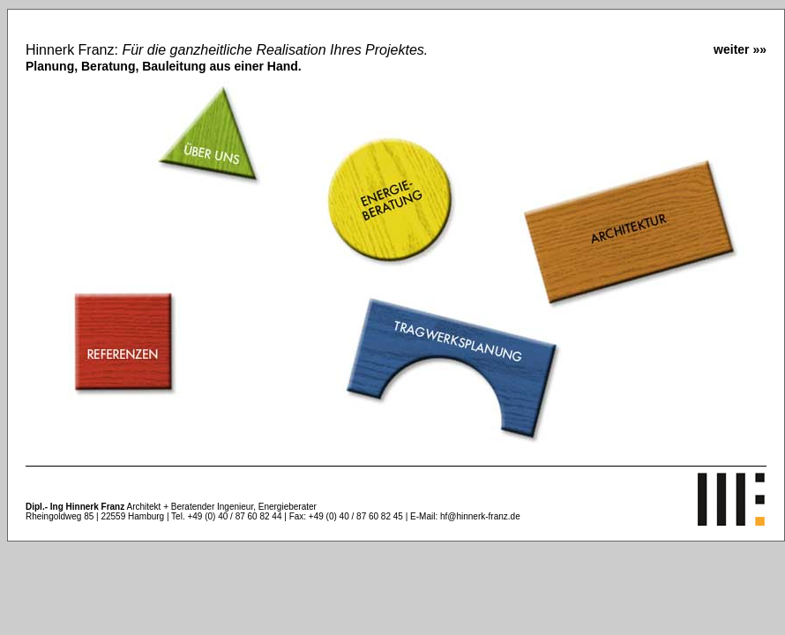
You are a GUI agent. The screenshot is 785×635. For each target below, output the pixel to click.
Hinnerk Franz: (227, 57)
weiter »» (740, 49)
